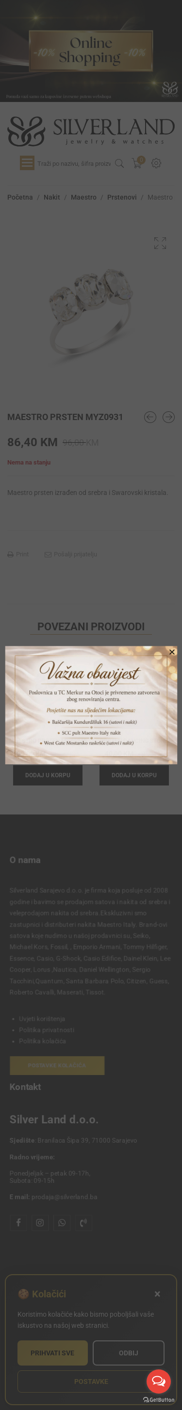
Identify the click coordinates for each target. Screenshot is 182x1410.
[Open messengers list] (159, 1381)
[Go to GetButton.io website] (158, 1400)
